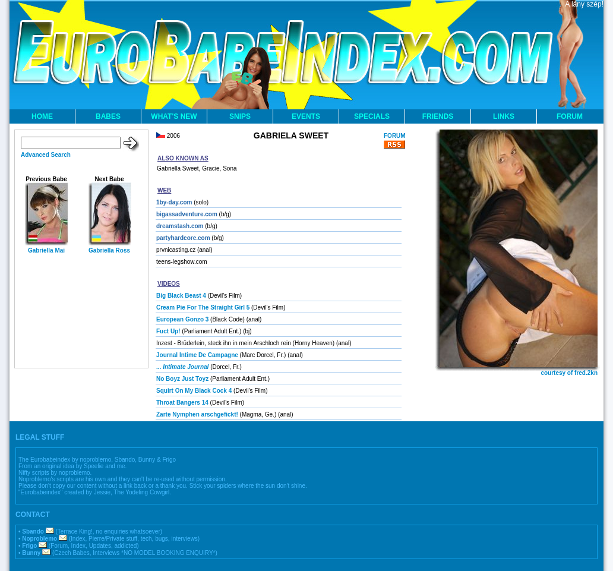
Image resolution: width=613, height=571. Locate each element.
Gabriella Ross (109, 250)
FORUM (570, 116)
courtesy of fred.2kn (569, 373)
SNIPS (240, 116)
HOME (42, 116)
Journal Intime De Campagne (197, 355)
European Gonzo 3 (182, 319)
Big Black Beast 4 (181, 295)
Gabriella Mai (46, 250)
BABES (108, 116)
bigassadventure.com (186, 214)
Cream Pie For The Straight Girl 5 (202, 307)
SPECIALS (372, 116)
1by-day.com (174, 202)
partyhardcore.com (183, 238)
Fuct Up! (168, 331)
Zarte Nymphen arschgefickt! (197, 414)
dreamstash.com (179, 226)
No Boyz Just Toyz (182, 379)
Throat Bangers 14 (182, 402)
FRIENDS (438, 116)
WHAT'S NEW (174, 116)
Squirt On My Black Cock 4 (194, 390)
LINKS (503, 116)
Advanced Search (46, 155)
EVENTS (306, 116)
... (182, 367)
